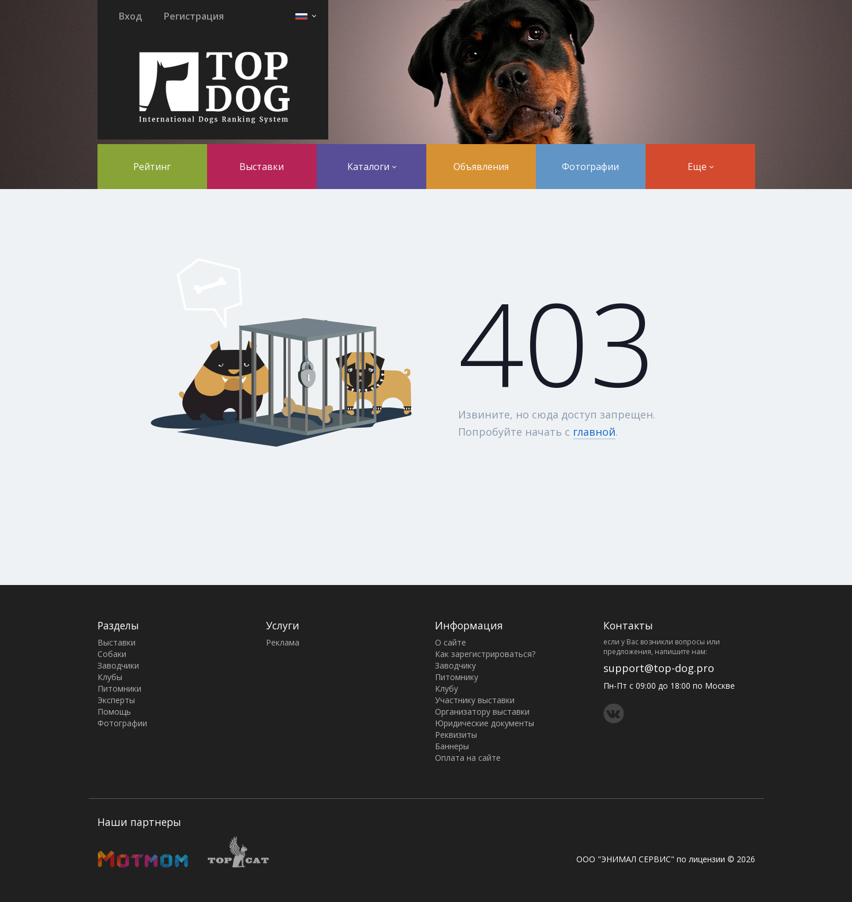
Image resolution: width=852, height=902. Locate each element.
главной (594, 432)
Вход (130, 16)
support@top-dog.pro (658, 668)
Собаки (111, 653)
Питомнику (456, 676)
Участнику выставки (475, 700)
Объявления (481, 166)
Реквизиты (456, 734)
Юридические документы (484, 723)
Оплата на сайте (468, 757)
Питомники (119, 688)
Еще (701, 166)
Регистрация (194, 16)
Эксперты (116, 700)
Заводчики (118, 665)
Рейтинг (152, 166)
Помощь (114, 711)
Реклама (282, 642)
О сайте (450, 642)
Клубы (109, 676)
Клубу (446, 688)
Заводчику (455, 665)
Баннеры (452, 746)
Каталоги (371, 166)
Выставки (261, 166)
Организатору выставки (482, 711)
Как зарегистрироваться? (485, 653)
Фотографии (590, 166)
